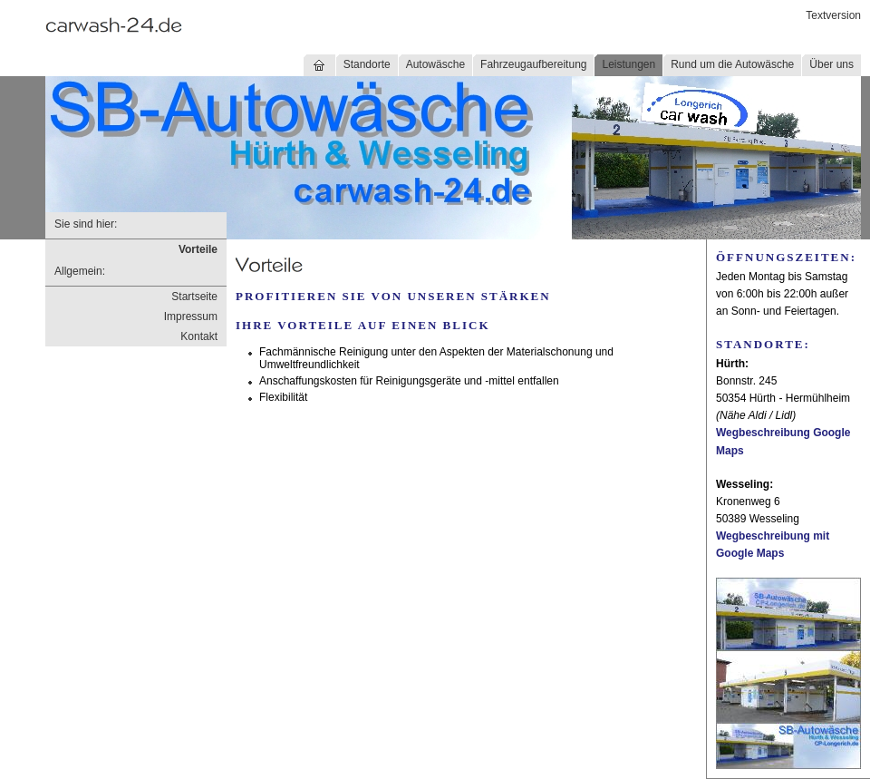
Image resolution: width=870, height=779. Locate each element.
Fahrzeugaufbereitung (533, 64)
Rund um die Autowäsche (732, 64)
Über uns (831, 64)
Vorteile (198, 249)
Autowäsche (435, 64)
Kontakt (199, 336)
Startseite (194, 296)
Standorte (367, 64)
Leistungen (628, 64)
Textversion (833, 15)
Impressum (191, 316)
